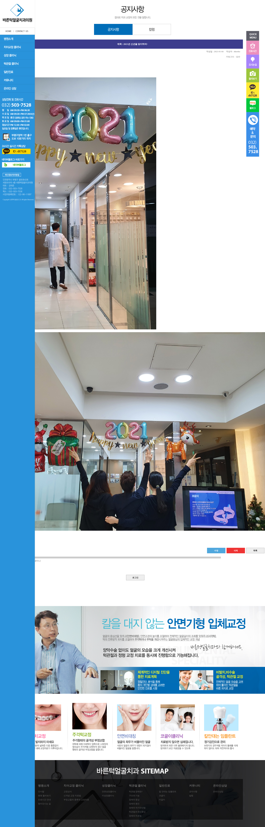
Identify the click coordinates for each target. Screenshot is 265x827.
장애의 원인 (134, 804)
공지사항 (193, 791)
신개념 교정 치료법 (72, 795)
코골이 (162, 795)
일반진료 (164, 785)
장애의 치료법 (135, 816)
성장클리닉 (109, 785)
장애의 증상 (134, 800)
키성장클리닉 (108, 795)
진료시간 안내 (44, 800)
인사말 (41, 791)
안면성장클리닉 (109, 791)
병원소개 (43, 785)
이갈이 (162, 800)
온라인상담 (220, 785)
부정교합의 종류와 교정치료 (76, 800)
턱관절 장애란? (136, 791)
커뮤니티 (194, 785)
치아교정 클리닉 (74, 785)
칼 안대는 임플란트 (167, 791)
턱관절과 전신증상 (137, 812)
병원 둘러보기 (44, 795)
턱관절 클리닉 (137, 785)
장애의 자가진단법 (137, 808)
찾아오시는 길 (44, 804)
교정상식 (68, 791)
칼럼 (191, 795)
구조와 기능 (134, 795)
